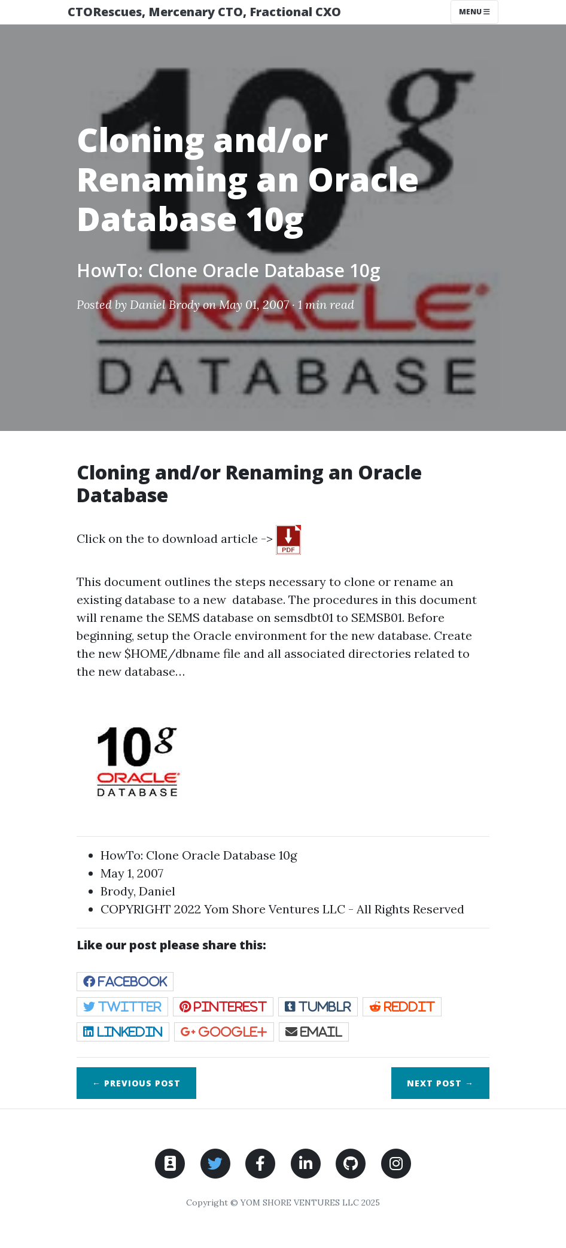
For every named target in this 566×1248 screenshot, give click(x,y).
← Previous (136, 1083)
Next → (440, 1083)
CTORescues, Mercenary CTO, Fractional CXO (204, 12)
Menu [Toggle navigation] (474, 12)
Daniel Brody (165, 304)
